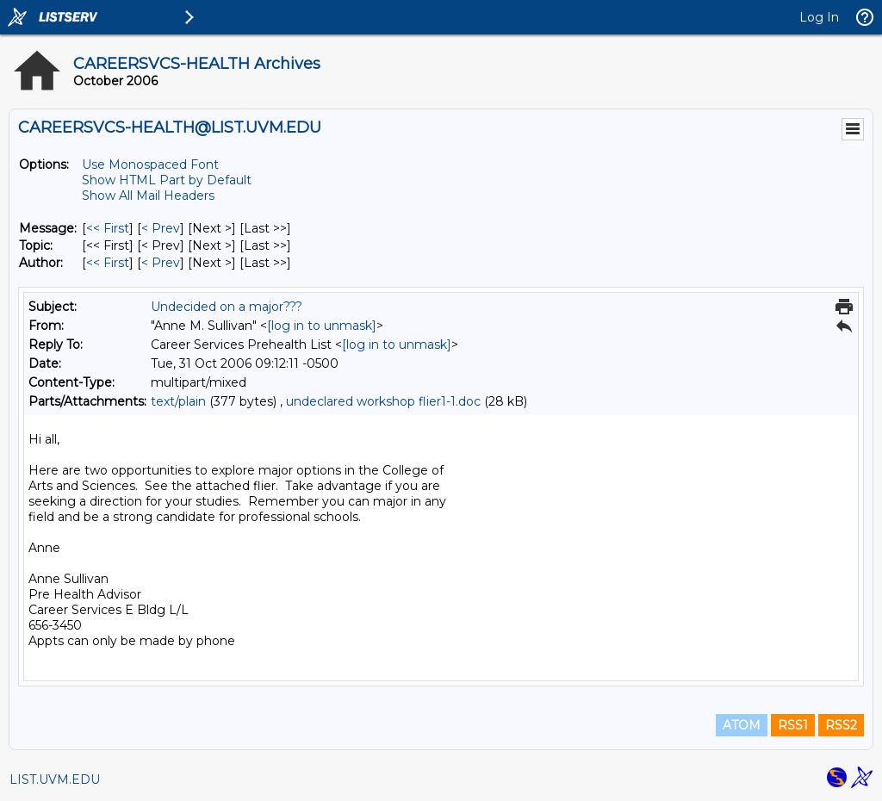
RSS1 (793, 725)
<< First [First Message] (107, 228)
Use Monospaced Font (150, 164)
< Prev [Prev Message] (160, 228)
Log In (819, 17)
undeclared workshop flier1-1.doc (383, 401)
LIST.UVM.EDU (54, 779)
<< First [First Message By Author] (107, 262)
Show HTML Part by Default (167, 180)
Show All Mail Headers (148, 195)
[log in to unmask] (321, 325)
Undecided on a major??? (226, 306)
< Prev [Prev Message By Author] (160, 262)
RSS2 (841, 725)
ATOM (742, 725)
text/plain (178, 401)
